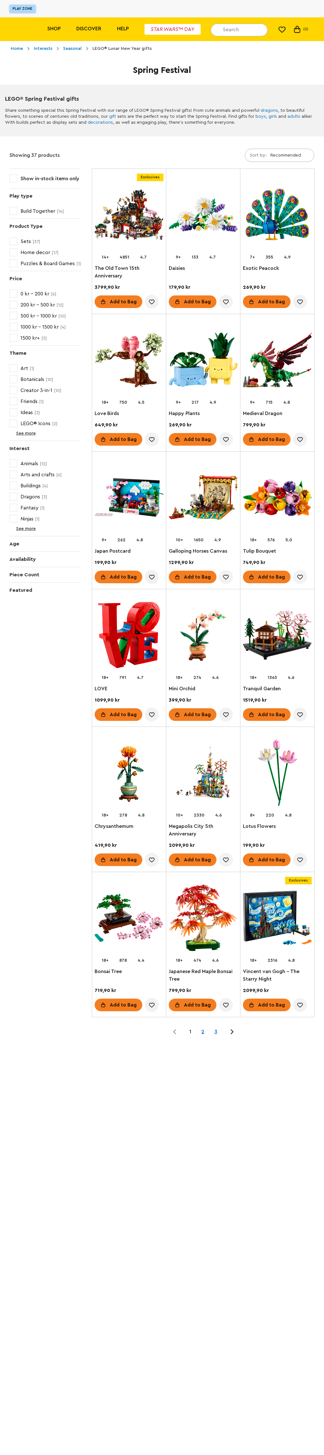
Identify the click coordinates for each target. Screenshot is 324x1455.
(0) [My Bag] (300, 29)
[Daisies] (203, 215)
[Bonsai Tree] (129, 919)
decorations (100, 122)
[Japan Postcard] (129, 498)
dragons (269, 110)
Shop (54, 28)
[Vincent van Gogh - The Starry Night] (277, 919)
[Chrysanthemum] (129, 773)
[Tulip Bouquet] (277, 498)
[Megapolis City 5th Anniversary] (203, 773)
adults (293, 116)
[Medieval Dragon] (277, 361)
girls (272, 116)
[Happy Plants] (203, 361)
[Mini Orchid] (203, 636)
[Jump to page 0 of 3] (175, 1032)
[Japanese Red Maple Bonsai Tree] (203, 919)
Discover (88, 28)
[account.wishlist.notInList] (152, 302)
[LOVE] (129, 636)
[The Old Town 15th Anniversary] (129, 215)
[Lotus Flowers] (277, 773)
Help (123, 28)
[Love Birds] (129, 361)
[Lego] (18, 29)
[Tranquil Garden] (277, 636)
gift (112, 116)
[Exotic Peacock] (277, 215)
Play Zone (22, 8)
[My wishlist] (282, 29)
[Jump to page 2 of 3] (232, 1032)
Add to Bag (123, 301)
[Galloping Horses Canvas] (203, 498)
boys (261, 116)
